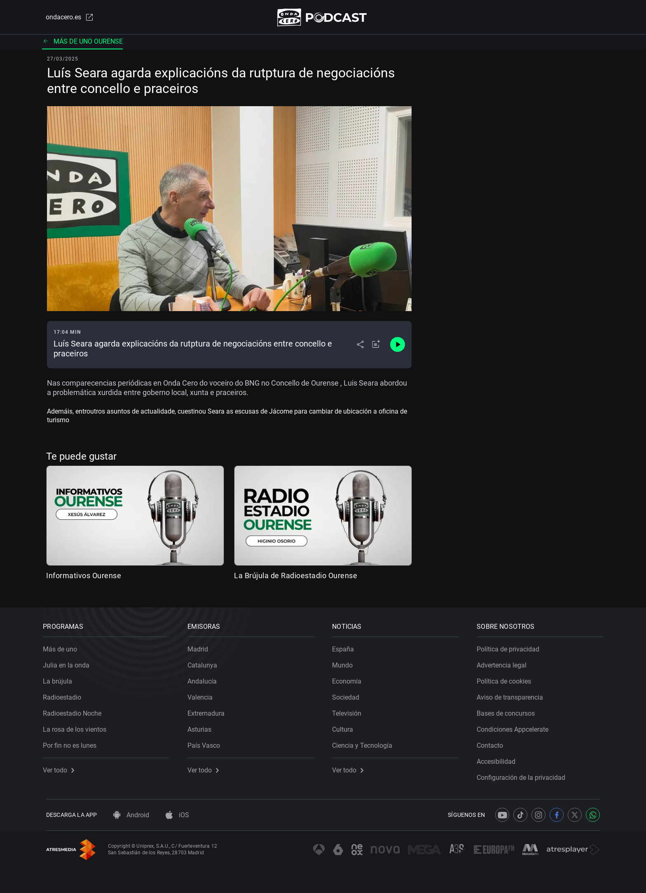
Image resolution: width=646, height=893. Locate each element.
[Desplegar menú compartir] (360, 346)
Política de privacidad (511, 646)
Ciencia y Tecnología (365, 742)
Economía (350, 678)
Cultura (345, 726)
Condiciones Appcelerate (516, 726)
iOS (177, 815)
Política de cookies (507, 678)
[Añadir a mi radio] (376, 346)
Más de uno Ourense (82, 43)
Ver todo (61, 767)
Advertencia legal (505, 662)
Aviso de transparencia (513, 694)
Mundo (345, 662)
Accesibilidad (499, 759)
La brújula (60, 678)
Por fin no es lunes (73, 742)
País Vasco (207, 742)
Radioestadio (65, 694)
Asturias (203, 726)
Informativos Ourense (83, 577)
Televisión (350, 710)
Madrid (201, 646)
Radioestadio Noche (75, 710)
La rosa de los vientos (78, 726)
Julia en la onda (69, 662)
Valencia (203, 694)
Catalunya (205, 662)
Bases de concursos (509, 710)
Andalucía (205, 678)
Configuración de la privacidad (524, 775)
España (346, 646)
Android (131, 815)
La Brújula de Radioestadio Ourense (295, 577)
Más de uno (63, 646)
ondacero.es (66, 18)
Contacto (493, 742)
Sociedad (349, 694)
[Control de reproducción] (397, 346)
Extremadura (209, 710)
